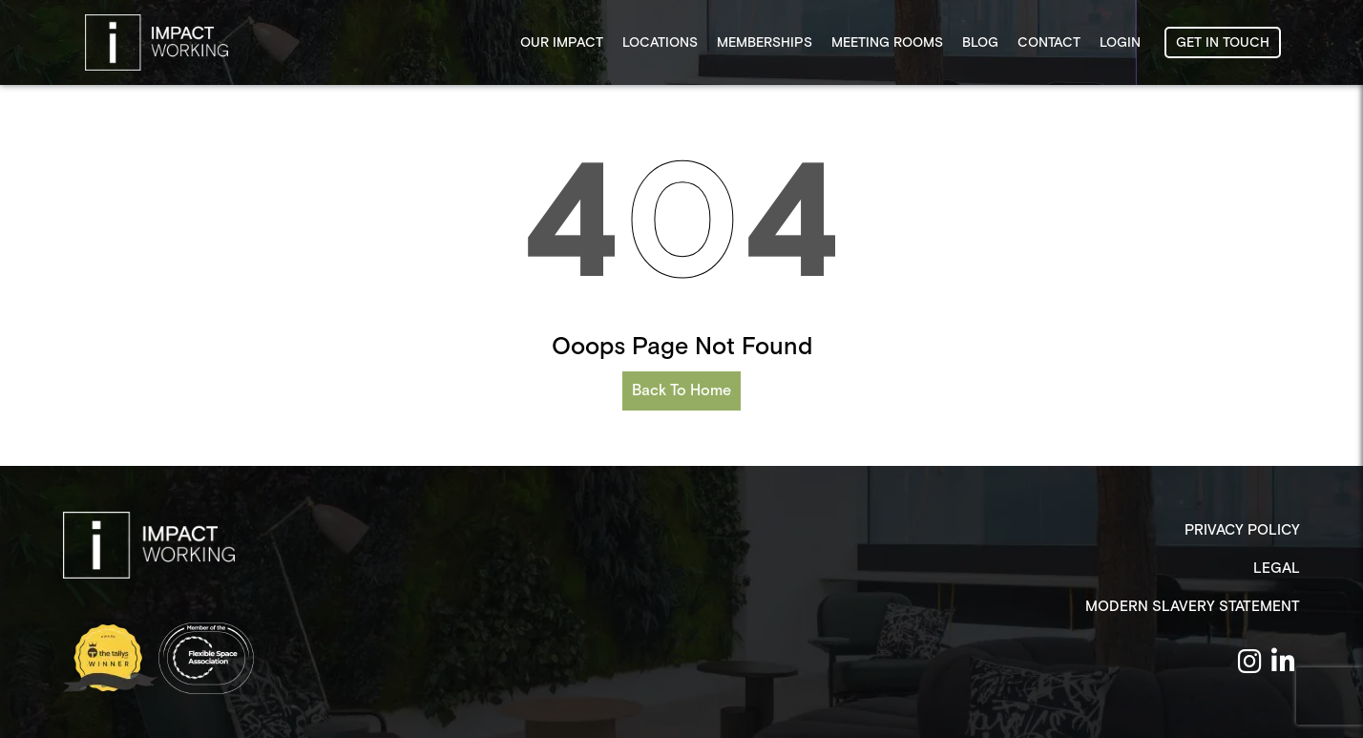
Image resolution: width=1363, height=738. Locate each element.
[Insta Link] (1250, 663)
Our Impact (561, 43)
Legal (1276, 568)
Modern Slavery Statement (1192, 607)
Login (1120, 43)
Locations (660, 43)
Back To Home (681, 391)
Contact (1048, 43)
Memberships (764, 43)
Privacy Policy (1242, 530)
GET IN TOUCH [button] (1222, 43)
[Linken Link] (1283, 663)
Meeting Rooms (887, 43)
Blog (980, 43)
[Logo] (149, 545)
